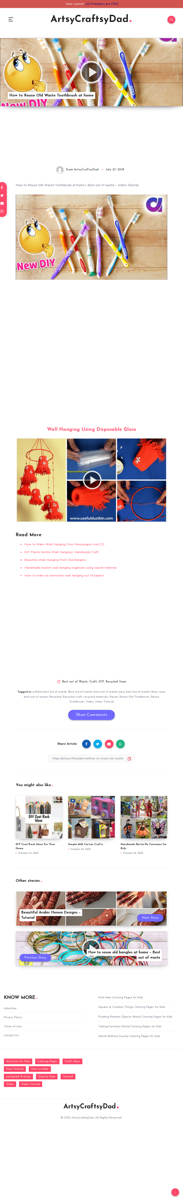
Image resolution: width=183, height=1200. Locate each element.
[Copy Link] (91, 758)
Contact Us (11, 1035)
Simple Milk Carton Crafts (85, 844)
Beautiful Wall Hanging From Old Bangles (55, 560)
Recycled (55, 697)
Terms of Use (13, 1026)
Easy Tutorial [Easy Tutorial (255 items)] (15, 1069)
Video (90, 701)
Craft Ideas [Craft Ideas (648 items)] (72, 1061)
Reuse (114, 697)
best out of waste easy (109, 692)
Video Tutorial (104, 701)
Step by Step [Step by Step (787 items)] (46, 1076)
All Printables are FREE (102, 4)
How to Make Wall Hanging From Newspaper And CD (64, 544)
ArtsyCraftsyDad (91, 20)
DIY (101, 681)
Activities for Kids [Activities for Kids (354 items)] (18, 1061)
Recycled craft (72, 697)
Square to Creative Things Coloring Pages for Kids (131, 1007)
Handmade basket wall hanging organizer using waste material (70, 568)
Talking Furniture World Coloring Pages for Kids (130, 1026)
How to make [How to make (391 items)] (40, 1069)
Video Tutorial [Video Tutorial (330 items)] (30, 1084)
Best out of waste (80, 692)
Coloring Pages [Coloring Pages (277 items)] (47, 1061)
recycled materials (96, 697)
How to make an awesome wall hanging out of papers (64, 575)
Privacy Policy (13, 1017)
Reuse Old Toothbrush (134, 697)
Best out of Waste (75, 681)
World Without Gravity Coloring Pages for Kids (129, 1036)
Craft (93, 681)
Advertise (10, 1008)
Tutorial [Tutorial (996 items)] (68, 1076)
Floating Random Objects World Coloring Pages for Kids (135, 1017)
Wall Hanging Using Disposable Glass (91, 429)
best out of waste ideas (142, 692)
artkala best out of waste (49, 692)
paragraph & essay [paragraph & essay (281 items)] (18, 1076)
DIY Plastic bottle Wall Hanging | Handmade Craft (61, 552)
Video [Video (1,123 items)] (10, 1084)
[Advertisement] (91, 139)
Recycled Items (116, 681)
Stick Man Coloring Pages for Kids (120, 997)
